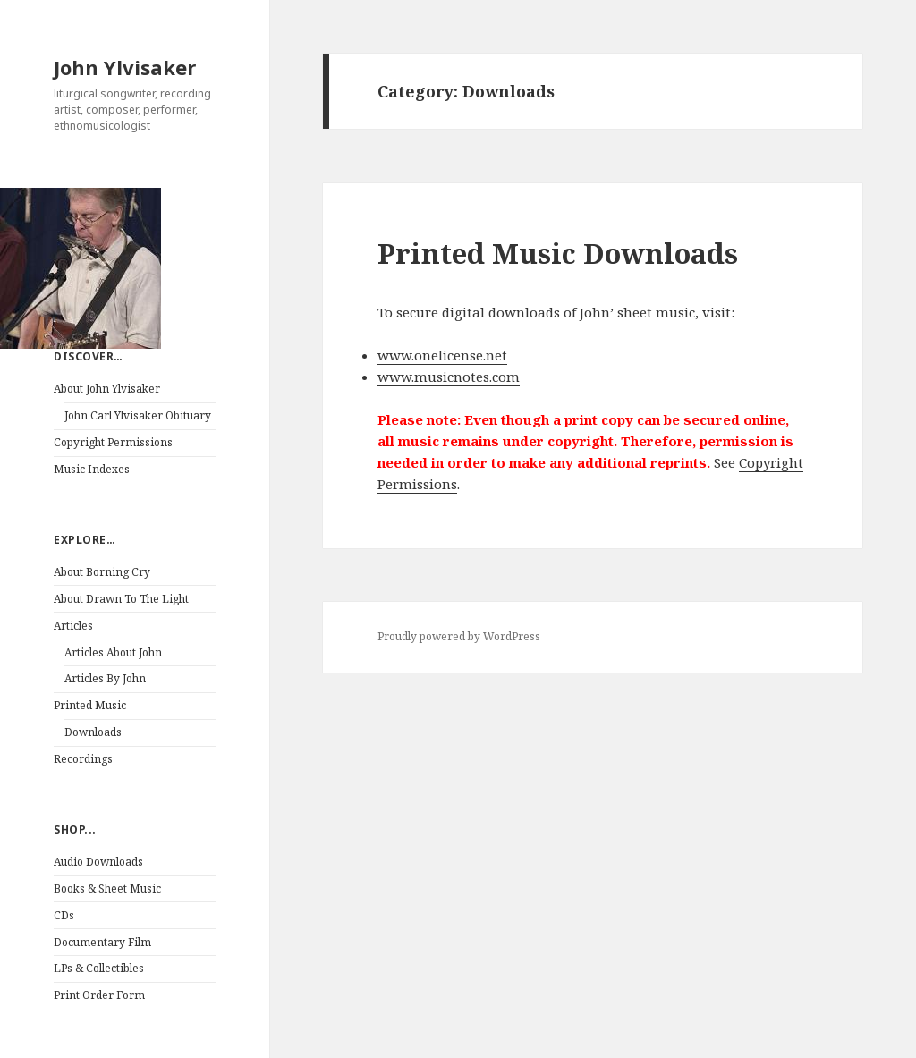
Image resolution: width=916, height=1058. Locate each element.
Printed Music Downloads (557, 253)
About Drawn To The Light (121, 598)
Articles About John (113, 652)
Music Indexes (92, 469)
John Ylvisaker (125, 67)
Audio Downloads (98, 861)
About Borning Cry (102, 572)
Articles (73, 625)
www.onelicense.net (442, 355)
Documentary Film (102, 942)
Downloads (93, 732)
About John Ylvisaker (107, 388)
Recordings (83, 758)
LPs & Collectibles (99, 968)
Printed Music (90, 705)
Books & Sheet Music (107, 888)
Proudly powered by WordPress (458, 636)
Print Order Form (99, 995)
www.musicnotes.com (448, 376)
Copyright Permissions (113, 442)
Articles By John (105, 678)
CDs (64, 915)
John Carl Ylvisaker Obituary (137, 415)
